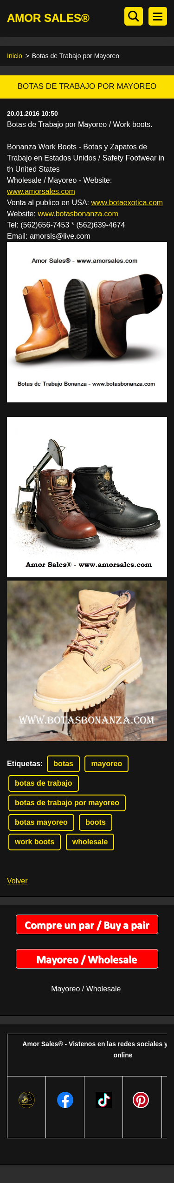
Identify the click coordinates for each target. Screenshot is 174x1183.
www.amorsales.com (41, 191)
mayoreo (106, 764)
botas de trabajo (43, 783)
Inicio (14, 56)
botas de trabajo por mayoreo (67, 803)
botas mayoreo (41, 822)
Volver (17, 881)
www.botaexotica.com (127, 203)
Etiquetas (23, 764)
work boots (34, 842)
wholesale (90, 842)
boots (95, 822)
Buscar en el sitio (133, 16)
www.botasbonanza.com (78, 214)
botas (63, 764)
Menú (157, 16)
